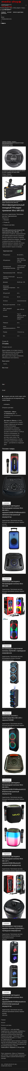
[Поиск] (14, 5)
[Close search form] (2, 2)
